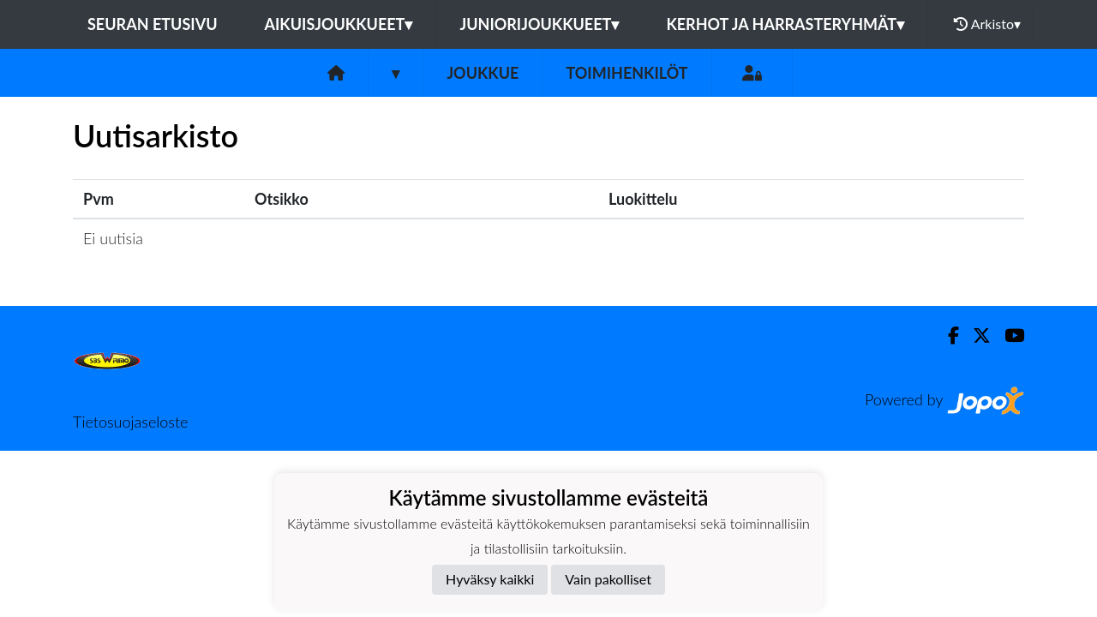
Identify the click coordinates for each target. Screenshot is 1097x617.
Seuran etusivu (152, 24)
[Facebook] (946, 335)
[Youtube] (1007, 335)
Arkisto (987, 24)
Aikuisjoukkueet (339, 24)
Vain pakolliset (608, 579)
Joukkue (483, 72)
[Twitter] (975, 335)
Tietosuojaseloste (130, 421)
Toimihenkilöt (626, 72)
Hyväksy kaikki (490, 579)
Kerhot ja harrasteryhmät (785, 24)
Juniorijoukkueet (539, 24)
